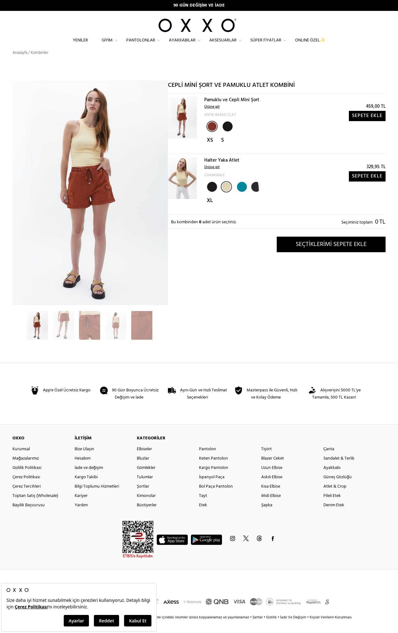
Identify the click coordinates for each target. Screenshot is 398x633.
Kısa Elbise (270, 497)
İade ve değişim (89, 478)
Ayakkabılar (182, 45)
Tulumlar (145, 488)
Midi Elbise (271, 506)
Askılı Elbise (271, 488)
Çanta (328, 460)
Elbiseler (144, 460)
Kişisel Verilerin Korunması (331, 628)
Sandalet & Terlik (338, 469)
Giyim (107, 45)
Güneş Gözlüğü (337, 488)
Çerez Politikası (26, 488)
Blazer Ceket (272, 469)
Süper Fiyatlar (265, 45)
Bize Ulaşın (84, 460)
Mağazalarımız (25, 469)
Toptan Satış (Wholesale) (35, 506)
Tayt (203, 506)
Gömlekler (146, 478)
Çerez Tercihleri (26, 497)
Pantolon (207, 460)
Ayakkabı (331, 478)
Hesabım (82, 469)
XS (210, 151)
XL (210, 211)
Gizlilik (272, 628)
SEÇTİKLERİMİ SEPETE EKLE (331, 255)
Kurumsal (21, 460)
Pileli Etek (332, 506)
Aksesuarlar (223, 45)
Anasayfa (19, 63)
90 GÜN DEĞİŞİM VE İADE (199, 5)
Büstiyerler (147, 516)
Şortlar (143, 497)
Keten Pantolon (213, 469)
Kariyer (81, 506)
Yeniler (80, 45)
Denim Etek (333, 516)
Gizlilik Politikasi (26, 478)
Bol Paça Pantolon (216, 497)
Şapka (266, 516)
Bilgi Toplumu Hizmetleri (97, 497)
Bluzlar (143, 469)
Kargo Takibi (86, 488)
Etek (203, 516)
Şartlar (258, 628)
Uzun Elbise (271, 478)
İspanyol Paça (211, 488)
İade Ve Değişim (293, 628)
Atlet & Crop (334, 497)
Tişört (266, 460)
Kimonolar (146, 506)
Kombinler (39, 63)
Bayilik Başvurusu (28, 516)
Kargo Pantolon (213, 478)
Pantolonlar (140, 45)
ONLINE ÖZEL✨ (310, 45)
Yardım (81, 516)
